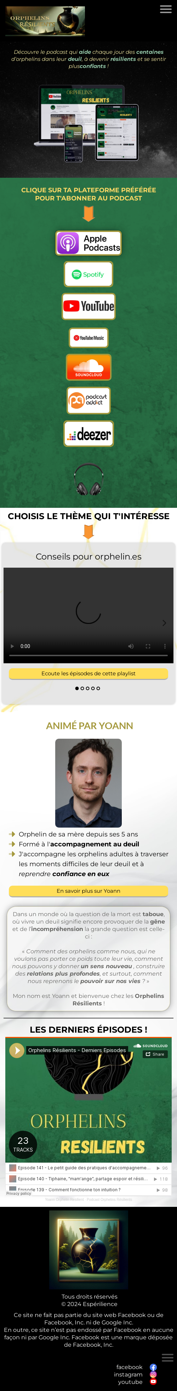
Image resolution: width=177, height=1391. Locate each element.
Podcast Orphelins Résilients (109, 1200)
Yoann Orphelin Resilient (64, 1200)
